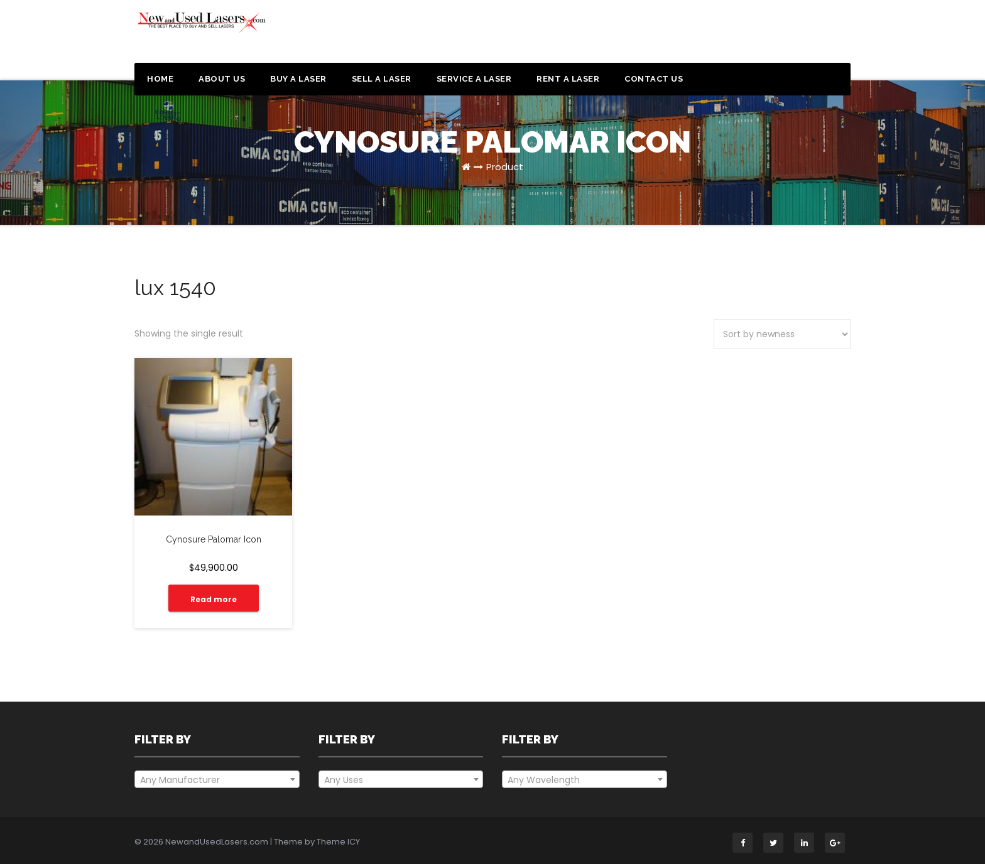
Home (160, 79)
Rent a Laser (567, 79)
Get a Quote (789, 36)
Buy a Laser (298, 79)
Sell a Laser (381, 79)
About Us (222, 79)
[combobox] (217, 779)
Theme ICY (338, 842)
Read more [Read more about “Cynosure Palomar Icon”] (213, 599)
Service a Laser (474, 79)
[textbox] (217, 780)
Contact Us (653, 79)
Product (504, 166)
